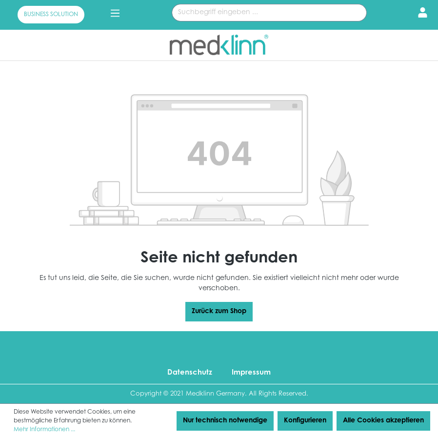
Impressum (251, 373)
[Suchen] (355, 12)
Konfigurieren (305, 421)
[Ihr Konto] (420, 13)
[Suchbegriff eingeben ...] (258, 12)
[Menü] (115, 13)
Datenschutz (189, 373)
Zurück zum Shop (219, 311)
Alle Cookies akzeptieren (383, 421)
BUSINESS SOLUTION (51, 15)
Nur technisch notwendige (225, 421)
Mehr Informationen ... (44, 430)
